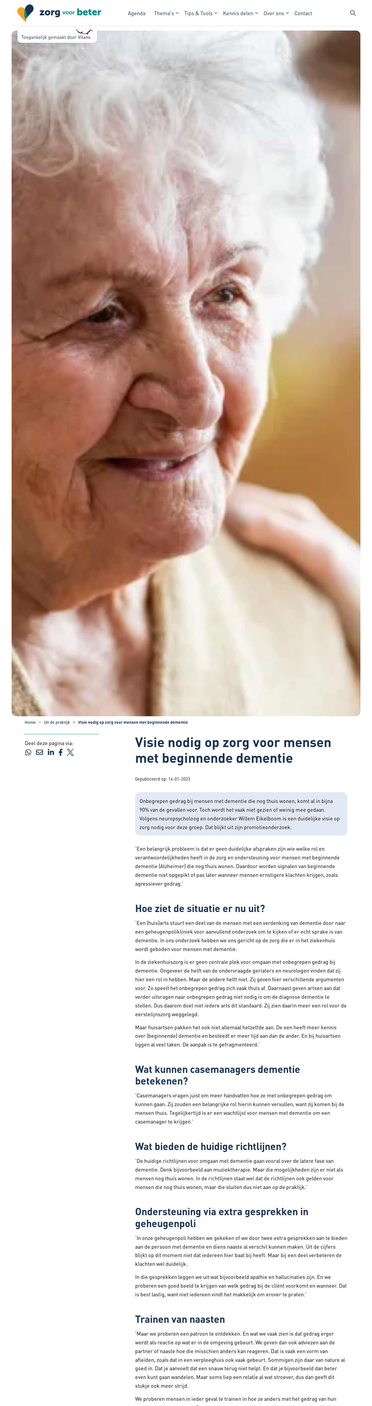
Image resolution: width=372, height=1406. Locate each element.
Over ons (274, 13)
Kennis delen (238, 13)
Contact (303, 13)
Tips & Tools (198, 13)
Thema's (164, 13)
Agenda (136, 13)
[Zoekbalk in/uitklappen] (353, 13)
